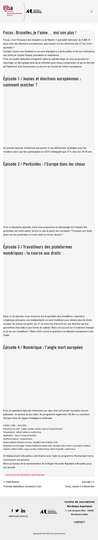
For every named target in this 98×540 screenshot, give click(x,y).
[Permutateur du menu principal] (91, 12)
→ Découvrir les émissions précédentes (24, 475)
